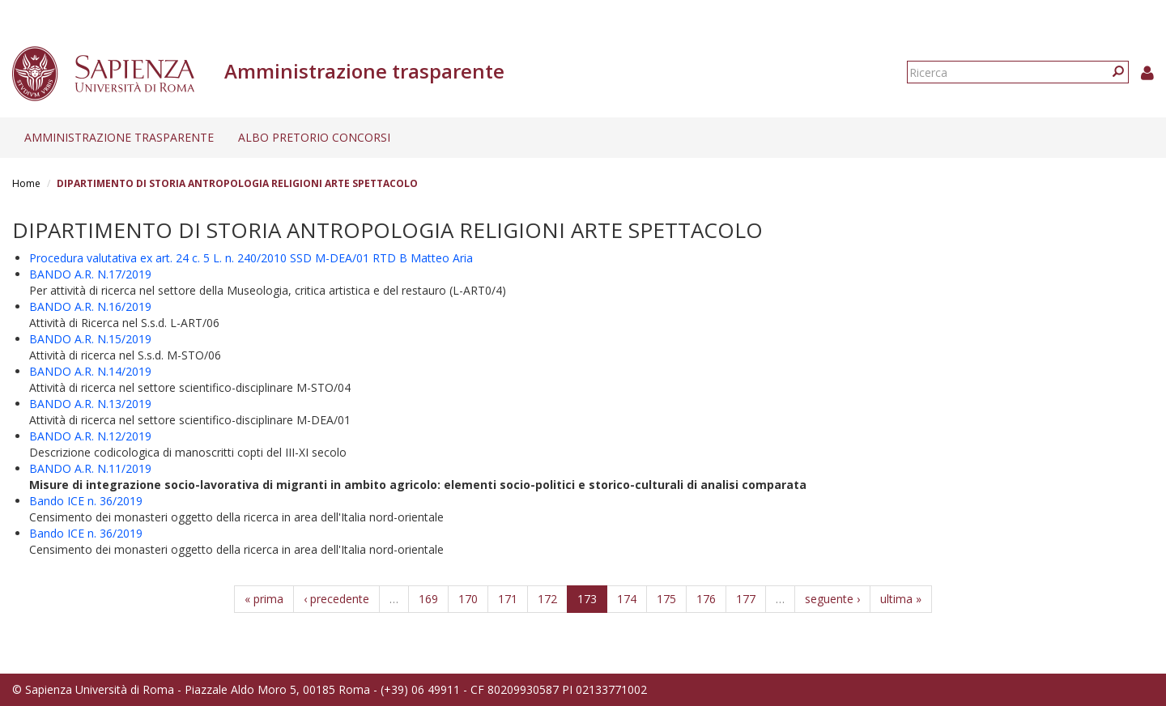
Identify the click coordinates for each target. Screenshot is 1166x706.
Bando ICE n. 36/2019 (86, 500)
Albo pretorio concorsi (314, 137)
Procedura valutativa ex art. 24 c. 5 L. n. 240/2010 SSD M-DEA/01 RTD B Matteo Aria (251, 258)
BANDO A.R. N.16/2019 (90, 306)
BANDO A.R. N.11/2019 (90, 468)
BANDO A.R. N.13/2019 (90, 403)
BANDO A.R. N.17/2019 (90, 274)
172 (547, 598)
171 (507, 598)
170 (468, 598)
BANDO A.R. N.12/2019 (90, 436)
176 (706, 598)
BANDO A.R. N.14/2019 (90, 371)
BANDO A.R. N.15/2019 (90, 339)
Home (26, 183)
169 (428, 598)
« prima (264, 598)
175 (666, 598)
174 (626, 598)
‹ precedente (336, 598)
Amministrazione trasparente (119, 137)
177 (745, 598)
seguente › (832, 598)
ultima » (900, 598)
